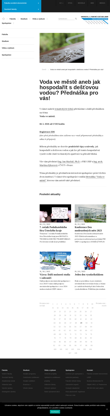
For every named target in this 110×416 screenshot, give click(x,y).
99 (92, 345)
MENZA (102, 3)
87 (70, 342)
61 (59, 330)
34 (86, 315)
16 (77, 308)
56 (75, 327)
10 (92, 304)
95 (70, 345)
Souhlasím (55, 412)
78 (65, 338)
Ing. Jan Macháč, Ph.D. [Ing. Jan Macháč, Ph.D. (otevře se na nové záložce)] (69, 161)
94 (65, 345)
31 (70, 315)
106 (90, 349)
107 (70, 353)
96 (75, 345)
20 (55, 312)
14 (67, 308)
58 (86, 327)
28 (55, 315)
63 (70, 330)
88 (75, 342)
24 (75, 312)
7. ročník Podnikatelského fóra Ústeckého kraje (53, 229)
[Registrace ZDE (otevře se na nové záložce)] (47, 131)
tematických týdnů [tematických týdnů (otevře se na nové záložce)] (64, 109)
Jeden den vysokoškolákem (89, 274)
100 (55, 349)
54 (65, 327)
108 (76, 353)
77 (60, 338)
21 (60, 312)
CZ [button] (61, 3)
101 (61, 349)
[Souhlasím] (107, 409)
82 (86, 338)
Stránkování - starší (101, 304)
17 (82, 308)
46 (65, 323)
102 (67, 349)
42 (86, 319)
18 (87, 308)
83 (91, 338)
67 (91, 330)
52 (54, 327)
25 (80, 312)
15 (72, 308)
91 (91, 342)
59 (91, 327)
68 (55, 334)
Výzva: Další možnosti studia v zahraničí (55, 276)
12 (58, 308)
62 (65, 330)
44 (54, 323)
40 (75, 319)
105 (84, 349)
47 (70, 323)
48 (76, 323)
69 (60, 334)
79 (70, 338)
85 (60, 342)
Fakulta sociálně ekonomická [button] (21, 3)
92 (54, 345)
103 (72, 349)
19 (92, 308)
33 (80, 315)
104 (78, 349)
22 (65, 312)
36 (54, 319)
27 (91, 312)
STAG (70, 3)
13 (62, 308)
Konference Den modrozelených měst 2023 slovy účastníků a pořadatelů (90, 230)
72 (75, 334)
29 (60, 315)
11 (53, 308)
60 (54, 330)
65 (81, 330)
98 (86, 345)
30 (65, 315)
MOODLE (81, 3)
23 (70, 312)
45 (60, 323)
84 (55, 342)
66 (86, 330)
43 (91, 319)
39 (70, 319)
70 (65, 334)
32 (75, 315)
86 (65, 342)
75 (91, 334)
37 (60, 319)
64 (75, 330)
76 (55, 338)
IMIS (92, 3)
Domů (44, 69)
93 (59, 345)
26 (86, 312)
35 (91, 315)
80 (76, 338)
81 (81, 338)
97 (81, 345)
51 (91, 323)
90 (86, 342)
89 (81, 342)
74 (86, 334)
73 (81, 334)
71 (70, 334)
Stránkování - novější (45, 304)
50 (86, 323)
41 (81, 319)
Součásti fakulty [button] (21, 9)
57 (81, 327)
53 (60, 327)
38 (65, 319)
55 (70, 327)
